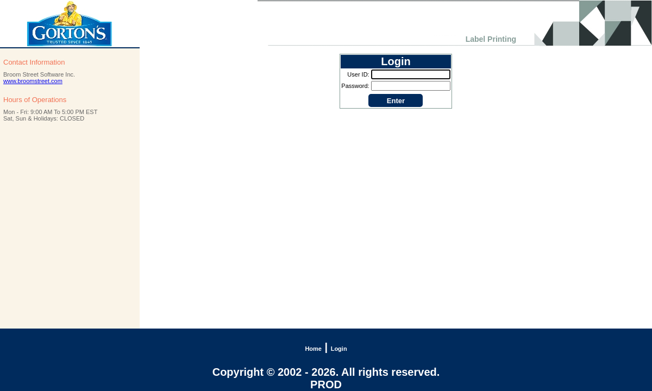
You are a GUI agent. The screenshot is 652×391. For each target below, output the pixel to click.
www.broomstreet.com (32, 81)
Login (339, 348)
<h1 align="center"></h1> (326, 23)
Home (313, 348)
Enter (396, 101)
